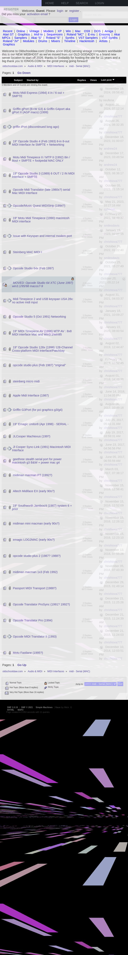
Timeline (69, 41)
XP (60, 31)
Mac (78, 31)
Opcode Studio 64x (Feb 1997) (33, 268)
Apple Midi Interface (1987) (31, 395)
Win (68, 31)
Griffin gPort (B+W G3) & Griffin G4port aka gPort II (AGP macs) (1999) (41, 110)
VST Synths (110, 37)
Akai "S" (36, 37)
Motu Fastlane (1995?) (28, 652)
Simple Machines (44, 707)
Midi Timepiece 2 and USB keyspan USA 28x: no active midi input (42, 300)
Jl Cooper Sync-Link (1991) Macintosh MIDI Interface (41, 448)
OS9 (87, 31)
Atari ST (8, 34)
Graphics (24, 34)
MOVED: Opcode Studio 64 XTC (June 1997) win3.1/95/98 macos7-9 (42, 284)
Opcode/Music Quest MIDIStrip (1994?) (39, 205)
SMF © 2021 (27, 707)
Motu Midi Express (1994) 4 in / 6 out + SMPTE (38, 94)
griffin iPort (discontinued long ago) (36, 126)
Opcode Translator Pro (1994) (32, 620)
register (74, 10)
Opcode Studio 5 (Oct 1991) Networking (39, 316)
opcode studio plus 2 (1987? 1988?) (37, 555)
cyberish (109, 209)
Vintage (34, 31)
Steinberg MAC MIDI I (27, 252)
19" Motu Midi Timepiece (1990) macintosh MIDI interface (40, 219)
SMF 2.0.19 (12, 707)
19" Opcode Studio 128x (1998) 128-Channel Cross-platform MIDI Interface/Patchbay (42, 349)
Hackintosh (86, 41)
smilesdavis (111, 225)
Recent (7, 31)
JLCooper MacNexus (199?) (31, 436)
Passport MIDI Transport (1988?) (35, 588)
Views (93, 80)
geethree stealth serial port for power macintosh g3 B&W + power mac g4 (37, 460)
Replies (82, 80)
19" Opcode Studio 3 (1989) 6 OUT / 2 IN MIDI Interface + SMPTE (43, 175)
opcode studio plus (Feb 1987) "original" (39, 365)
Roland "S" (53, 37)
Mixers (55, 41)
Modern (48, 31)
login (60, 10)
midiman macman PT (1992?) (32, 475)
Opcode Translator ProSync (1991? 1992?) (41, 604)
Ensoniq (104, 34)
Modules (28, 41)
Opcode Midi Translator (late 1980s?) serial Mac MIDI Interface (41, 191)
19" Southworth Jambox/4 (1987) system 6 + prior (42, 507)
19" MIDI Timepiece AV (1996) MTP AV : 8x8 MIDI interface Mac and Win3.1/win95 (42, 332)
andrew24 (110, 148)
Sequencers (55, 34)
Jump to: (79, 684)
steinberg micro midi (26, 381)
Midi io (38, 34)
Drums (42, 41)
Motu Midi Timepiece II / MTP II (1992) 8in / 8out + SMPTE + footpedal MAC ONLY (41, 159)
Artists (103, 41)
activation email (37, 14)
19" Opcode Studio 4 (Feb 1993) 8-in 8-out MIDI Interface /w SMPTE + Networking (40, 143)
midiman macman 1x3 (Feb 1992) (35, 572)
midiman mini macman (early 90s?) (36, 523)
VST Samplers (88, 37)
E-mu (91, 34)
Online (20, 31)
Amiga (109, 31)
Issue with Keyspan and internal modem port (42, 236)
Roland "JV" (11, 41)
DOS (97, 31)
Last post (108, 79)
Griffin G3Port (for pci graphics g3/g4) (38, 409)
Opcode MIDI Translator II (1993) (35, 636)
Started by (32, 80)
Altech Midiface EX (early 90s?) (34, 491)
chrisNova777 (113, 116)
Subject (18, 80)
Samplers (20, 37)
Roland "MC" (75, 34)
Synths (69, 37)
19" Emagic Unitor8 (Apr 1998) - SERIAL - (41, 424)
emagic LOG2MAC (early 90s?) (34, 539)
